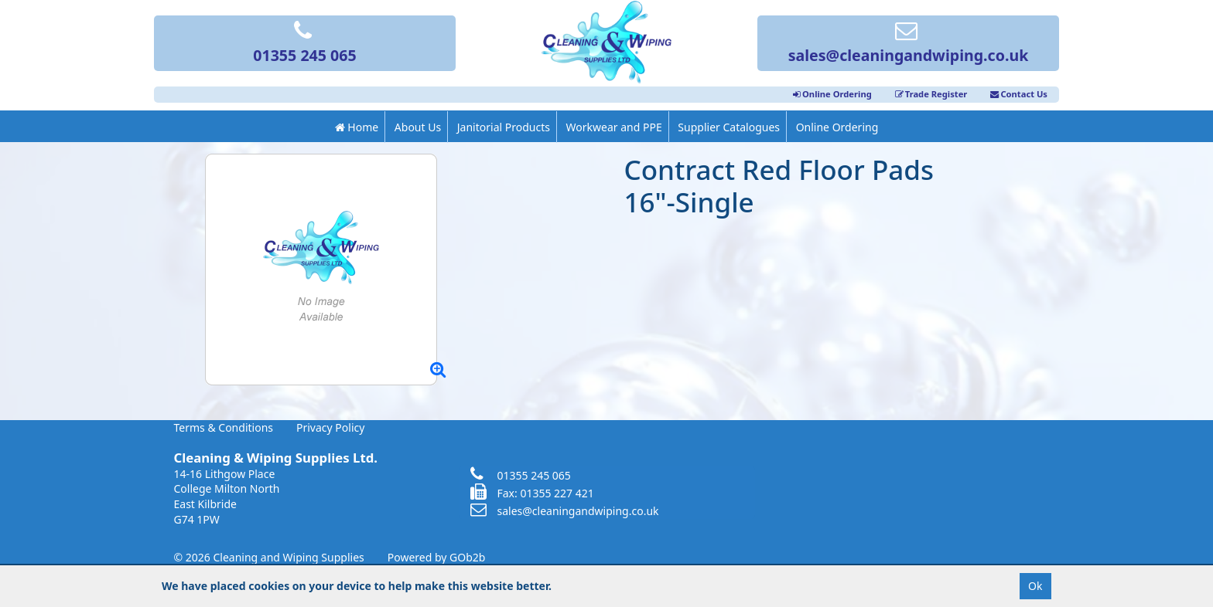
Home (356, 127)
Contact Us (1018, 94)
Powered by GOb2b (437, 557)
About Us (418, 127)
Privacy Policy (330, 427)
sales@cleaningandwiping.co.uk (908, 44)
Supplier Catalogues (729, 127)
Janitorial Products (503, 127)
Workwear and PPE (614, 127)
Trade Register (931, 94)
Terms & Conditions (224, 427)
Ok (1035, 585)
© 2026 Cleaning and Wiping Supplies (269, 557)
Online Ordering (832, 94)
